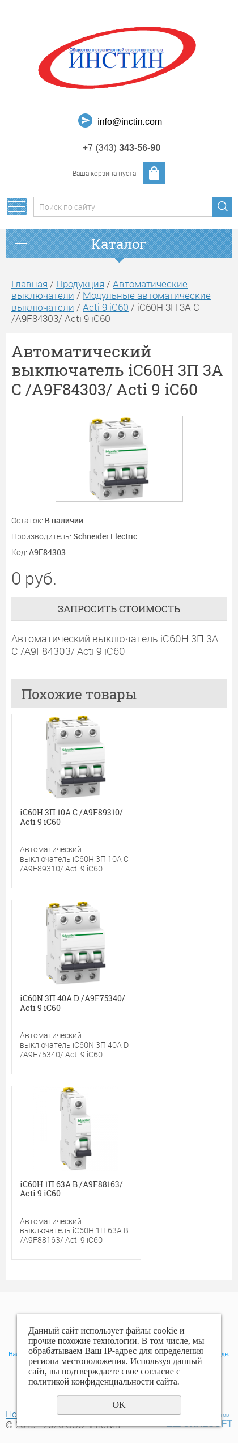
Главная (29, 283)
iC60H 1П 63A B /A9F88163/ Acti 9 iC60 (71, 1189)
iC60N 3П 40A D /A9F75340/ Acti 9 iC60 (72, 1003)
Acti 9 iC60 (106, 307)
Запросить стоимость (119, 608)
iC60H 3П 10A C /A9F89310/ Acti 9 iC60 (71, 817)
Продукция (80, 283)
